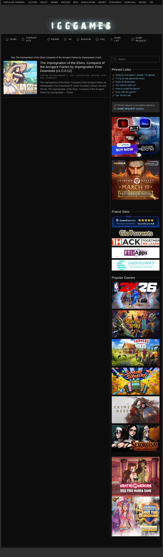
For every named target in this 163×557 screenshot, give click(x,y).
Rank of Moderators (125, 82)
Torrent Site (31, 39)
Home (13, 39)
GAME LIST (117, 39)
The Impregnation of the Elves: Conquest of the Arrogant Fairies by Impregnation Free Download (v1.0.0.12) (72, 67)
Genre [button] (55, 39)
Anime (54, 2)
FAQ (102, 39)
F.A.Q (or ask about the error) (130, 78)
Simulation (88, 2)
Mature (95, 75)
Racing (65, 2)
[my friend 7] (135, 265)
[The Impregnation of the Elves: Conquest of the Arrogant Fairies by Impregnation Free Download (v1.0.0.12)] (20, 77)
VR (151, 2)
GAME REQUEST (141, 39)
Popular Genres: (14, 2)
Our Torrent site (123, 95)
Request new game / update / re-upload (135, 75)
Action (32, 2)
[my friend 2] (135, 232)
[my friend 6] (135, 252)
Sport (102, 2)
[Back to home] (81, 19)
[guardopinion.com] (135, 221)
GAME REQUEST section (130, 108)
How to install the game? (128, 88)
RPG (75, 2)
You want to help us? (126, 85)
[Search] (135, 59)
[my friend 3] (135, 241)
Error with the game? (126, 92)
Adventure (83, 75)
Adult (44, 2)
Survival (130, 2)
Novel (143, 2)
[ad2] (133, 477)
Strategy (115, 2)
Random (86, 39)
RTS (42, 78)
